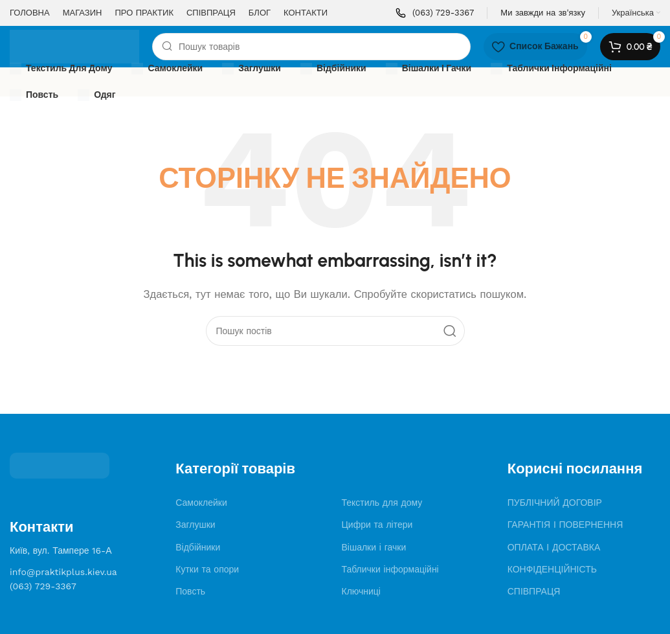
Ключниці (361, 591)
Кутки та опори (207, 569)
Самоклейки (201, 502)
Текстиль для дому (381, 502)
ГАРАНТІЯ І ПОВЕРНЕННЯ (565, 524)
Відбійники (197, 547)
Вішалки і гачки (373, 547)
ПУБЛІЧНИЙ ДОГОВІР (555, 502)
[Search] (311, 46)
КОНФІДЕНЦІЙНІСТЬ (552, 569)
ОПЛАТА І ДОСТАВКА (554, 547)
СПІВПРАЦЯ (534, 591)
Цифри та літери (376, 524)
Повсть (190, 591)
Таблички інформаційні (389, 569)
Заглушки (195, 524)
